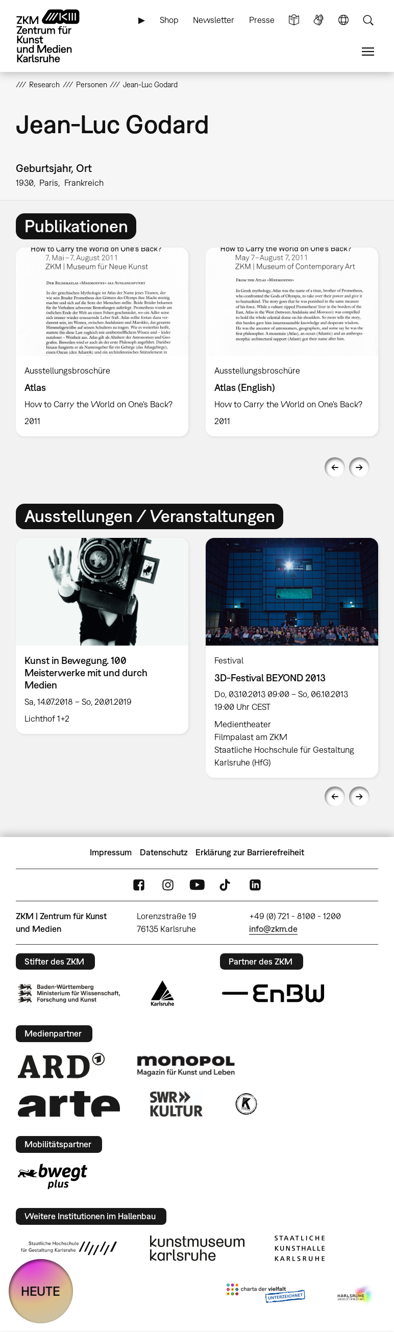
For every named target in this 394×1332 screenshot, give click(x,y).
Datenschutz (164, 852)
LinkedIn (255, 884)
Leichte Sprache (294, 20)
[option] (102, 342)
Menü (368, 51)
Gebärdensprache (318, 20)
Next (359, 467)
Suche (368, 20)
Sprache (343, 20)
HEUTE (40, 1291)
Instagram (168, 884)
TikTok (226, 884)
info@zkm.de (273, 929)
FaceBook (139, 884)
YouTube (197, 884)
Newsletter (213, 20)
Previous (335, 467)
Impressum (111, 852)
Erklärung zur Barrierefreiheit (249, 852)
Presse (262, 20)
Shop (169, 20)
